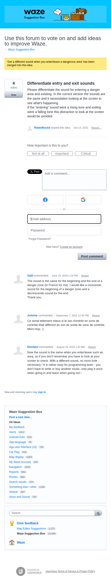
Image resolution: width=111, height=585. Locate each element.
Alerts (12, 432)
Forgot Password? (40, 239)
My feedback (17, 427)
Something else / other (22, 487)
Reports (14, 472)
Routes (13, 477)
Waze (21, 542)
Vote (13, 95)
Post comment (92, 256)
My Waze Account (20, 462)
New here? (64, 246)
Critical (89, 154)
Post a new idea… (20, 417)
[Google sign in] (83, 199)
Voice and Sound (19, 496)
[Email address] (64, 219)
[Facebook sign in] (45, 199)
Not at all (40, 154)
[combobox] (53, 513)
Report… (96, 127)
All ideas (14, 422)
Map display (16, 457)
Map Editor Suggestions (32, 528)
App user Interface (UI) (23, 447)
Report (85, 275)
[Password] (64, 230)
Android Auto (17, 437)
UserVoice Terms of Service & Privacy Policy (70, 571)
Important (64, 154)
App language (17, 442)
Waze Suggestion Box (25, 412)
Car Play (14, 452)
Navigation (15, 467)
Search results (18, 482)
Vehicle (13, 492)
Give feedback (27, 523)
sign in (42, 392)
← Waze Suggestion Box (20, 49)
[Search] (98, 513)
